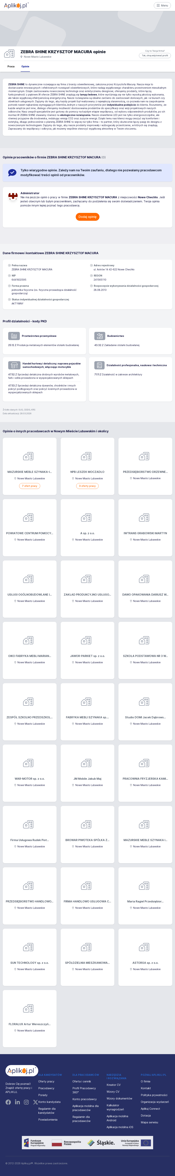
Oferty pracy (46, 1081)
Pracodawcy (46, 1088)
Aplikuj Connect (150, 1108)
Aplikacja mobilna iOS (120, 1127)
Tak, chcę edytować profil (155, 55)
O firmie (145, 1081)
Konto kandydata (49, 1102)
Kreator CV (114, 1085)
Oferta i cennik (81, 1081)
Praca (11, 66)
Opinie (25, 66)
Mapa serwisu (149, 1122)
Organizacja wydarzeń (155, 1102)
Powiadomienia (47, 1119)
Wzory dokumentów (119, 1098)
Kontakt (146, 1088)
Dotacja (146, 1115)
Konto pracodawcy (84, 1099)
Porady (43, 1095)
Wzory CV (113, 1091)
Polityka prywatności (154, 1095)
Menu (162, 5)
